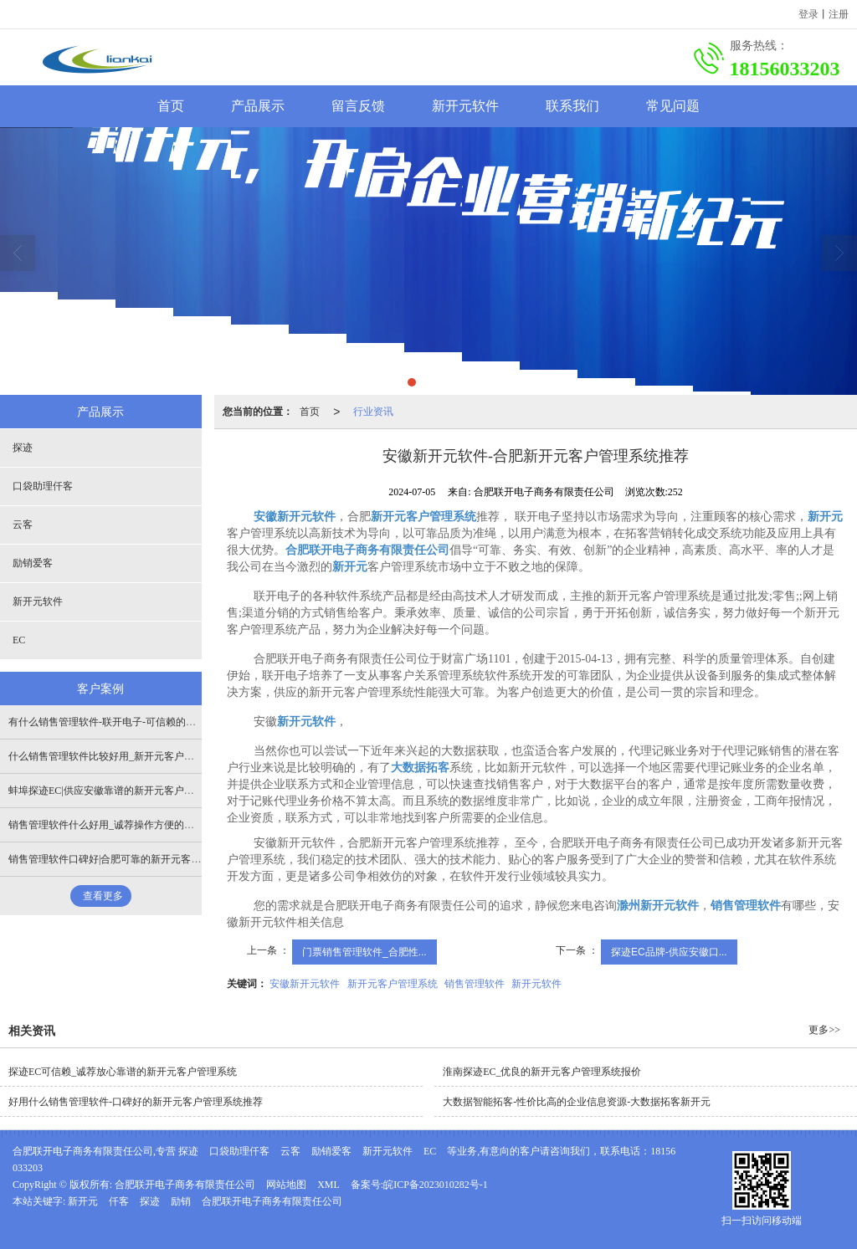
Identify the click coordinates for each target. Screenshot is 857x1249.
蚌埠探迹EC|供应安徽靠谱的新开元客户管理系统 (116, 790)
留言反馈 (358, 106)
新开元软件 (465, 106)
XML (328, 1184)
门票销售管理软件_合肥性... (364, 952)
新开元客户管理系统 (392, 984)
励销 (181, 1201)
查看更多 (103, 896)
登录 (808, 14)
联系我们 (572, 106)
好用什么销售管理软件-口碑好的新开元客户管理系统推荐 (135, 1102)
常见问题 (673, 106)
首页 (170, 106)
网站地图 (286, 1184)
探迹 (23, 447)
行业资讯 (373, 411)
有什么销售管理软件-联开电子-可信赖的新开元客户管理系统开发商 (157, 722)
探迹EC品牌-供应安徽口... (669, 952)
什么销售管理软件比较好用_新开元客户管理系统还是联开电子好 (151, 756)
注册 (839, 14)
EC (19, 640)
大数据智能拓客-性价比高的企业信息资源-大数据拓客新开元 (577, 1102)
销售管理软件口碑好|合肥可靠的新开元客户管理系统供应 (134, 859)
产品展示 (258, 106)
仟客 (119, 1201)
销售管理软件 (474, 984)
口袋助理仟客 (43, 486)
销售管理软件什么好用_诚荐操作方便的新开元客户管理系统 (141, 825)
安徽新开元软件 (304, 984)
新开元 (83, 1201)
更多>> (824, 1030)
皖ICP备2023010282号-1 (435, 1184)
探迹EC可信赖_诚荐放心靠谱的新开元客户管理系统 (122, 1072)
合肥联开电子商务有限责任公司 (185, 1184)
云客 (23, 524)
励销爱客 (33, 563)
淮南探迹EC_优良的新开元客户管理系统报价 (542, 1072)
